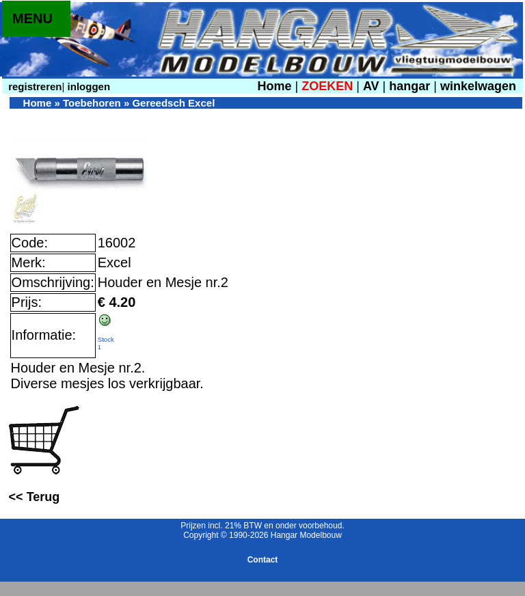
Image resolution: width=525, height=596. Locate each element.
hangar (409, 86)
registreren (33, 86)
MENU (32, 18)
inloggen (87, 86)
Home (274, 86)
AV (373, 86)
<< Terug (34, 497)
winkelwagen (478, 86)
